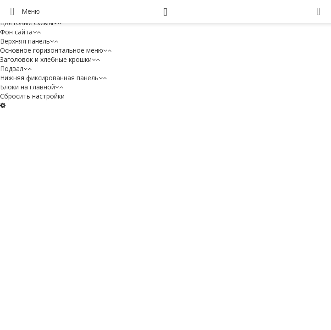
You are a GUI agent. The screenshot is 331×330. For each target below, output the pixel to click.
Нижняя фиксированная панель (53, 77)
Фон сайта (20, 32)
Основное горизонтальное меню (55, 50)
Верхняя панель (29, 41)
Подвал (16, 68)
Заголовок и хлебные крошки (50, 59)
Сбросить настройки (32, 96)
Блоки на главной (31, 86)
